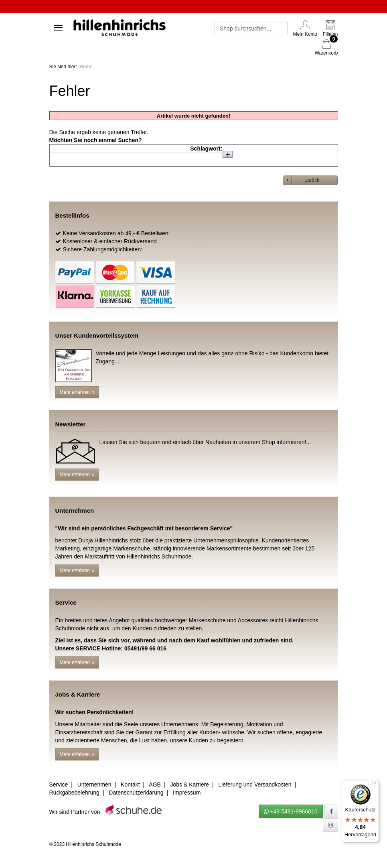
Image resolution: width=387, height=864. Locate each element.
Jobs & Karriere (189, 784)
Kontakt (130, 784)
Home (86, 66)
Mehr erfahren (77, 392)
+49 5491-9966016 (291, 811)
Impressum (187, 792)
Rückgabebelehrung (74, 792)
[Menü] (374, 785)
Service (58, 784)
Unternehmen (94, 784)
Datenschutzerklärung (136, 792)
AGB (155, 784)
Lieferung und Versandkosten (254, 784)
